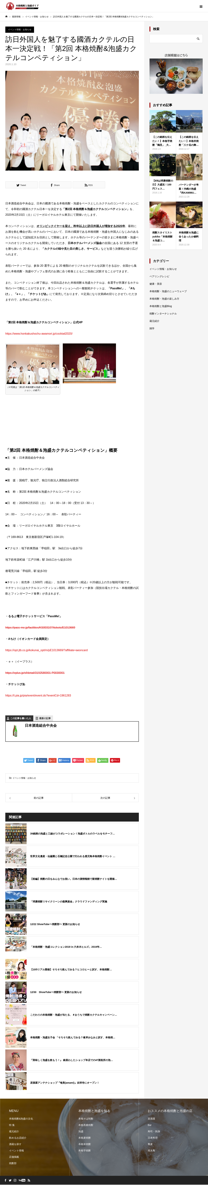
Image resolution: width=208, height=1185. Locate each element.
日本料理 (153, 1138)
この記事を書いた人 (20, 719)
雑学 (151, 328)
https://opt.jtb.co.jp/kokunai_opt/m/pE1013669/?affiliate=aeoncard (46, 650)
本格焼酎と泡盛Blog (160, 306)
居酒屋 (151, 1119)
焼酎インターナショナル (163, 313)
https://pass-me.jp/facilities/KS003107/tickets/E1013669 (40, 628)
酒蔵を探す (15, 1144)
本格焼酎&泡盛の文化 (21, 1119)
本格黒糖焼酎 (85, 1125)
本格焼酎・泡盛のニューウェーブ (168, 291)
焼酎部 (12, 1163)
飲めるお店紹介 (17, 1138)
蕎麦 (150, 1144)
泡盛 (80, 1131)
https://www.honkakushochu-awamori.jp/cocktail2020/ (39, 333)
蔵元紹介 (154, 321)
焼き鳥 (151, 1150)
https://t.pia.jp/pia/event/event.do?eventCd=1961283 (38, 696)
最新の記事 (45, 719)
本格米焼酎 (84, 1144)
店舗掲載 (14, 1157)
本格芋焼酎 (84, 1150)
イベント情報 (16, 1150)
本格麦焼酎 (84, 1138)
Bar (150, 1125)
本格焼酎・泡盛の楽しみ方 (164, 299)
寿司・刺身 (154, 1131)
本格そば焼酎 (85, 1119)
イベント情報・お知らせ (19, 30)
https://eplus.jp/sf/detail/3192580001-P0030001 (35, 673)
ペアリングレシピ (159, 276)
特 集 (12, 1125)
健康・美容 (155, 284)
